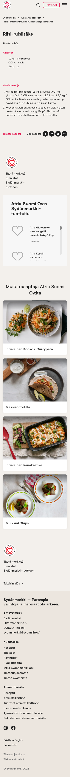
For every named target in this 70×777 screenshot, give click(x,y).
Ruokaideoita (13, 663)
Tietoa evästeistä (15, 678)
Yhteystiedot (13, 612)
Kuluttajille (11, 642)
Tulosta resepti (12, 133)
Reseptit (9, 647)
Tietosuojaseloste (16, 673)
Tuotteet (9, 652)
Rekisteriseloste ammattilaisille (25, 718)
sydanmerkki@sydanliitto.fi (22, 632)
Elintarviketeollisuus (17, 708)
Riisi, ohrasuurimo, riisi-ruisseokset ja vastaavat (28, 21)
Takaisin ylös (14, 583)
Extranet (51, 5)
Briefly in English (13, 740)
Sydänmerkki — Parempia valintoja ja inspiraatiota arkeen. (31, 601)
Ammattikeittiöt (14, 698)
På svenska (10, 745)
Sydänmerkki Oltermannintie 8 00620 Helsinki (15, 623)
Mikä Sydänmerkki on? (19, 668)
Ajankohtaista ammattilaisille (23, 713)
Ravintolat (11, 658)
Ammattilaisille (14, 687)
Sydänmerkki (9, 17)
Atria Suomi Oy (10, 43)
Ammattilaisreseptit (31, 17)
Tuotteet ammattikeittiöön (21, 703)
